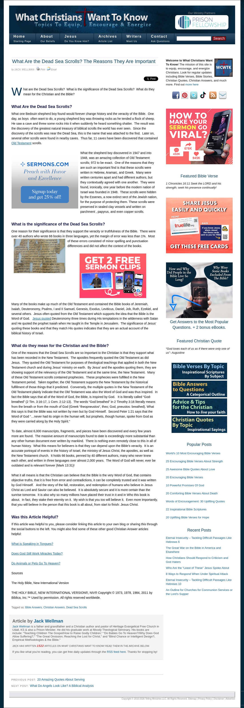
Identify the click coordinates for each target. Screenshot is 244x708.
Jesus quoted (41, 318)
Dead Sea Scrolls (76, 607)
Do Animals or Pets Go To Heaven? (36, 563)
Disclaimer (219, 699)
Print (42, 69)
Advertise (230, 699)
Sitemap (192, 699)
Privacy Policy (205, 699)
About (46, 36)
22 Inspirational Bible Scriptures (186, 509)
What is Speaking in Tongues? (32, 544)
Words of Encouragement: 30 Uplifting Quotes (195, 501)
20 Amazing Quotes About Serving (61, 679)
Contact (159, 36)
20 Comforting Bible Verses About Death (192, 493)
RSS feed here (116, 651)
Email (53, 69)
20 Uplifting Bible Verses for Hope (187, 517)
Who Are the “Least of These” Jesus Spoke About (197, 568)
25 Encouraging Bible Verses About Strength (194, 461)
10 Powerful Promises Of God (185, 485)
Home (19, 36)
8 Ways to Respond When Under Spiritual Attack (197, 574)
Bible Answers (33, 607)
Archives (107, 36)
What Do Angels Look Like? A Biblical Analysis (62, 686)
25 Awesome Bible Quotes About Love (190, 469)
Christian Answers (54, 607)
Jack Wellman (24, 69)
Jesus (70, 36)
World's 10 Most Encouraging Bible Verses (193, 453)
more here (191, 84)
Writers (134, 36)
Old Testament (22, 143)
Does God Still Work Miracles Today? (37, 553)
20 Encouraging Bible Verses (184, 477)
